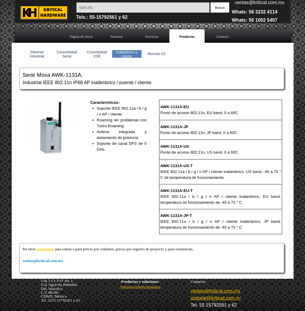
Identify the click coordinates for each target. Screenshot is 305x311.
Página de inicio (81, 37)
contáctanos (46, 249)
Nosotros (116, 37)
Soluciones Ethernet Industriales (140, 286)
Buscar (220, 8)
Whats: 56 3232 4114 (255, 11)
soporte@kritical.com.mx (216, 297)
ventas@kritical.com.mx (259, 2)
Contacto (222, 37)
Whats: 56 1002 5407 (255, 20)
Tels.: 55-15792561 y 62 (102, 17)
